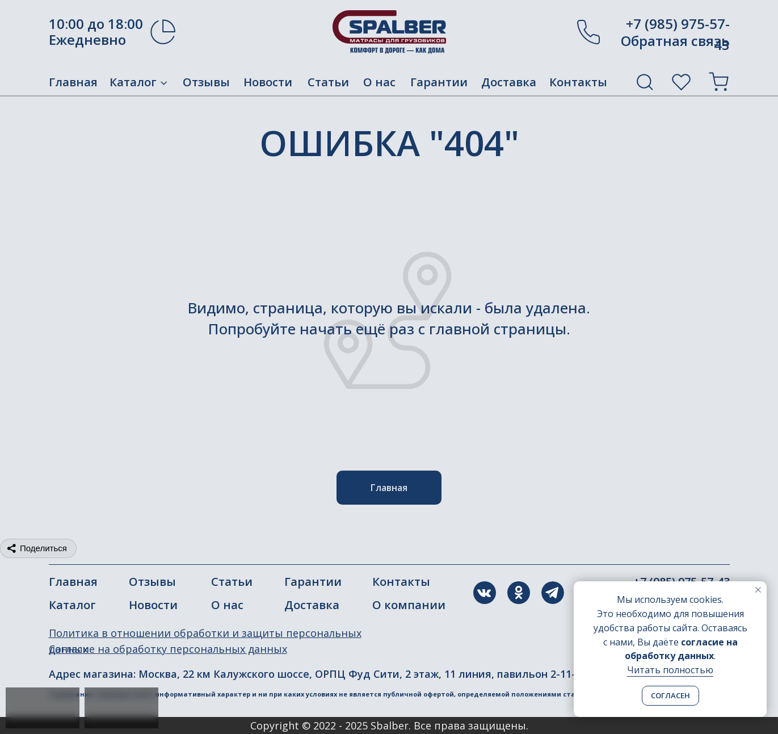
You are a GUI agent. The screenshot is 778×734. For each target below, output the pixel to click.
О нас (379, 82)
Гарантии (439, 82)
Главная (73, 82)
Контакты (578, 82)
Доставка (508, 82)
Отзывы (206, 82)
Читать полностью (670, 670)
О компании (408, 605)
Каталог (133, 82)
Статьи (328, 82)
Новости (267, 82)
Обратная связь (675, 40)
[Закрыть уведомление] (758, 589)
